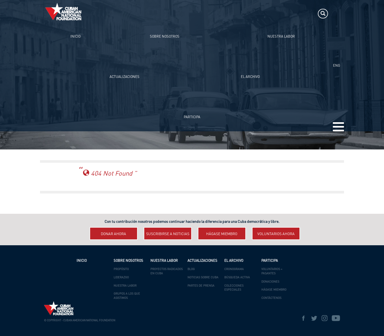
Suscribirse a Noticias (167, 234)
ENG (336, 13)
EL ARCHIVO (252, 13)
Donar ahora (113, 234)
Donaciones (270, 281)
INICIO (125, 13)
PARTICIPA (276, 13)
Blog (191, 269)
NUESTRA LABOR (186, 13)
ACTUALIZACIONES (221, 13)
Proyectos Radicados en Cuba (166, 271)
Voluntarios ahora (276, 234)
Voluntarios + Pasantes (271, 271)
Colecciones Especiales (233, 288)
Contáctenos (271, 298)
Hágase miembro (221, 234)
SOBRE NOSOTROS (151, 13)
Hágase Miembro (273, 289)
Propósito (121, 269)
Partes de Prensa (200, 285)
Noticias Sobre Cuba (202, 277)
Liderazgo (121, 277)
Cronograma (234, 269)
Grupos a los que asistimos (127, 296)
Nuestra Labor (125, 285)
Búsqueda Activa (237, 277)
